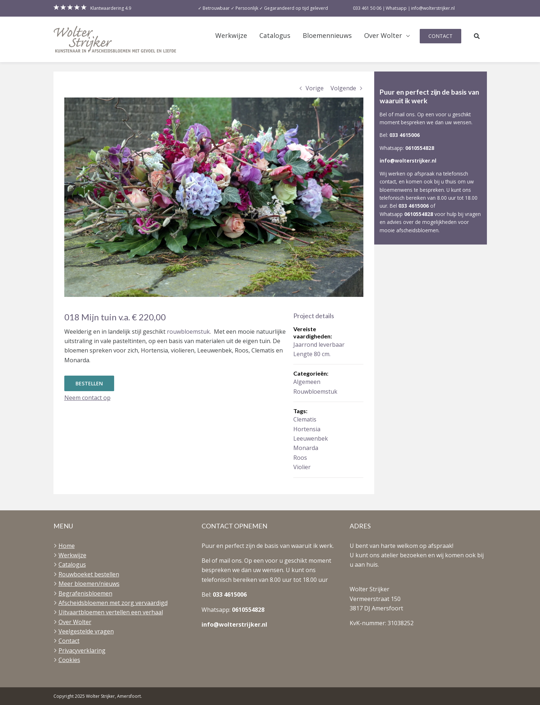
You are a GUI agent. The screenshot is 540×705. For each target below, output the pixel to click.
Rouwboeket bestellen (89, 574)
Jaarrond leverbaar (319, 345)
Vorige (315, 88)
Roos (300, 458)
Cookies (69, 660)
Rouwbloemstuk (315, 391)
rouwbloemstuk (188, 332)
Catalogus (274, 35)
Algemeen (306, 382)
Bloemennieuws (327, 35)
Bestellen (89, 383)
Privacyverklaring (82, 650)
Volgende (343, 88)
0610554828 (419, 147)
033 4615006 (404, 134)
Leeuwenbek (310, 438)
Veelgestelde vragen (86, 631)
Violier (302, 467)
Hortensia (306, 429)
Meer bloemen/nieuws (89, 584)
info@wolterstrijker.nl (408, 160)
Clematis (304, 419)
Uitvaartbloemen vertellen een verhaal (111, 612)
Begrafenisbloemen (85, 593)
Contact (440, 36)
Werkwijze (231, 35)
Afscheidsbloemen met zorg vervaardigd (113, 603)
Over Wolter (383, 35)
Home (67, 546)
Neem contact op (87, 398)
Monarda (305, 448)
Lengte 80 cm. (312, 354)
